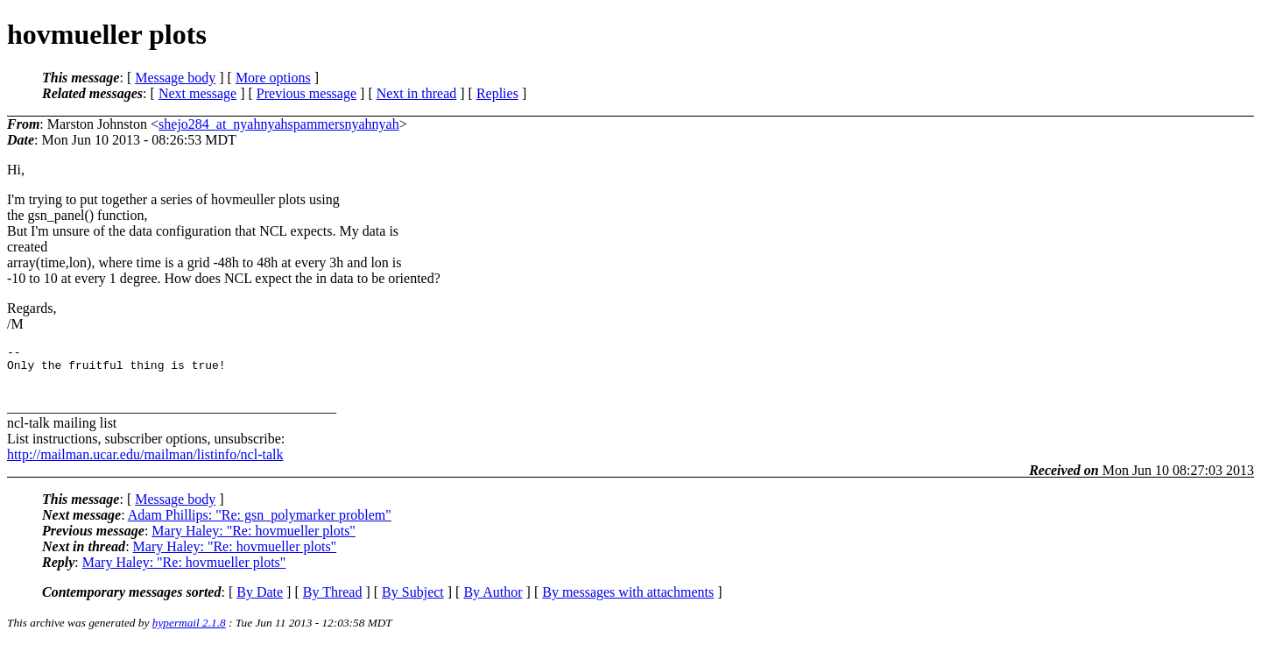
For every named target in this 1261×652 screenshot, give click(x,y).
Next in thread (417, 93)
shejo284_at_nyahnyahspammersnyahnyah (279, 124)
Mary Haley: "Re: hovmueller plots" (253, 538)
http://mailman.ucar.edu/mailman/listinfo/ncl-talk (145, 462)
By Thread (333, 599)
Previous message (306, 93)
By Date (259, 599)
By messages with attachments (628, 599)
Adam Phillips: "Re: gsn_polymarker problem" (259, 522)
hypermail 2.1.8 (189, 630)
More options (273, 77)
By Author (492, 599)
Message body (175, 77)
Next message (197, 93)
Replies (497, 93)
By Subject (413, 599)
